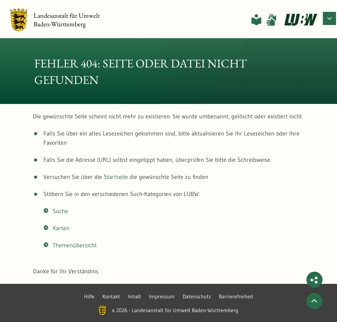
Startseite (116, 177)
